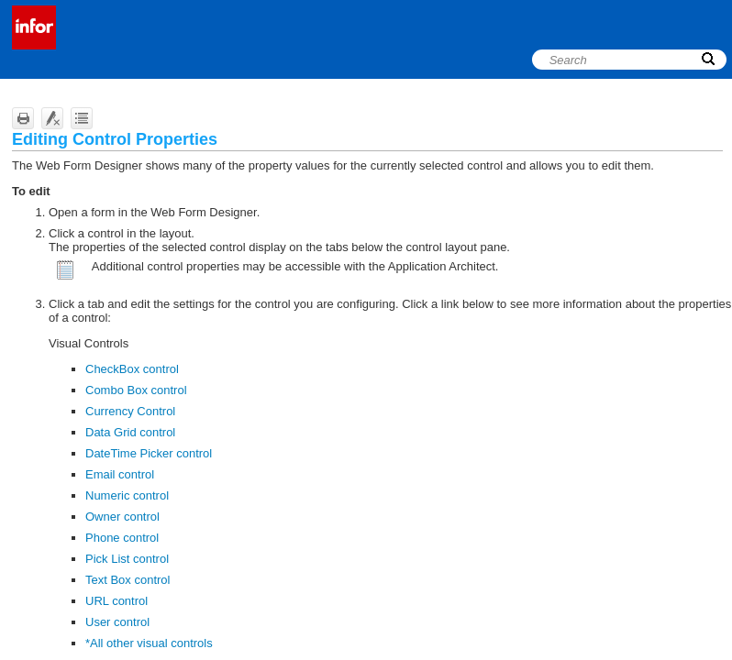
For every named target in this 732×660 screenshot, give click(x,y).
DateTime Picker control (148, 453)
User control (117, 622)
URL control (116, 601)
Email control (119, 474)
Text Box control (128, 580)
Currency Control (130, 411)
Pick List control (127, 559)
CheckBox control (132, 369)
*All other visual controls (149, 643)
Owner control (122, 516)
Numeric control (127, 495)
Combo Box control (136, 390)
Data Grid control (130, 432)
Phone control (122, 537)
